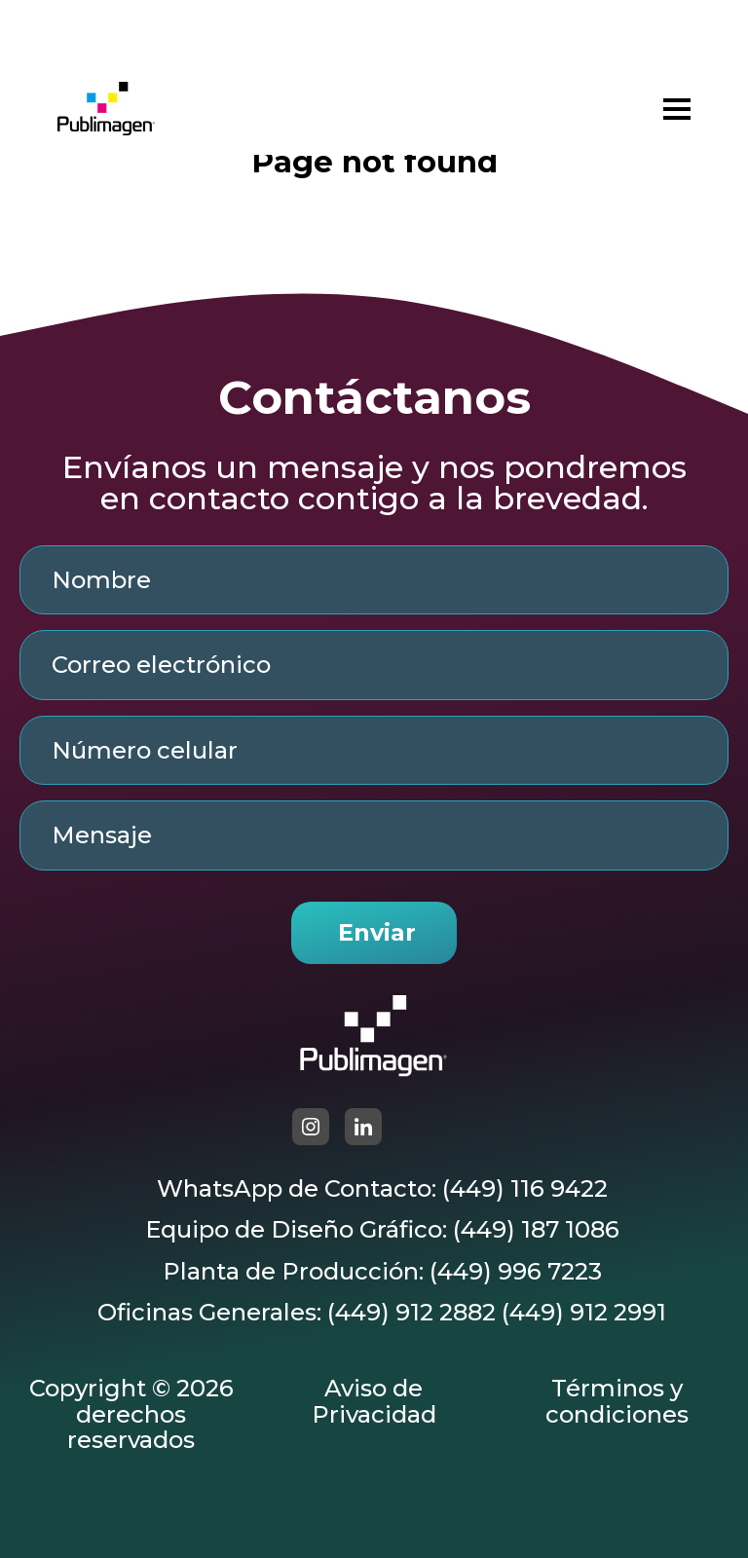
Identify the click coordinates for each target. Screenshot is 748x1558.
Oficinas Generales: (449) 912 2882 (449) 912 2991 (381, 1312)
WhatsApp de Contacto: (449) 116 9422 (382, 1189)
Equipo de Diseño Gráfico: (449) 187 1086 (382, 1230)
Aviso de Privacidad (374, 1402)
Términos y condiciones (617, 1402)
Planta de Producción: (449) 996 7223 (382, 1271)
